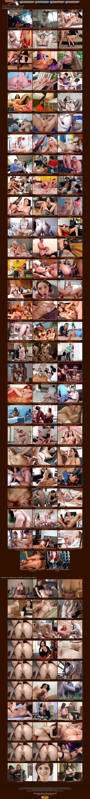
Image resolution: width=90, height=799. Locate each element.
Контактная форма (39, 793)
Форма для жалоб (51, 793)
